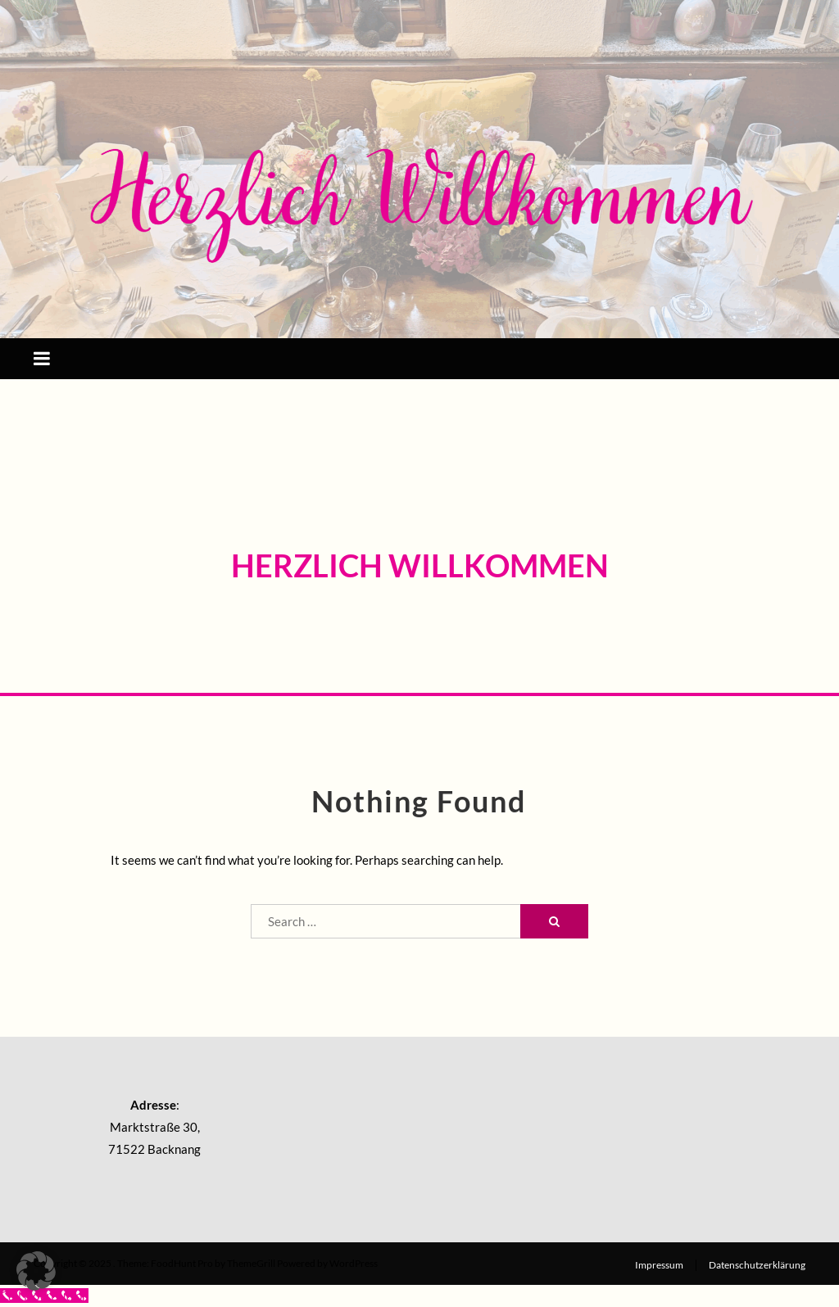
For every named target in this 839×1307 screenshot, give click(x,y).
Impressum (659, 1265)
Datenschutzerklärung (757, 1265)
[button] (36, 1271)
